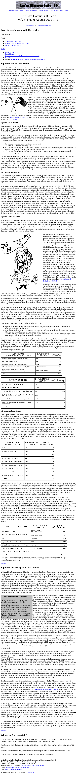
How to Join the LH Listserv (56, 10)
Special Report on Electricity (14, 52)
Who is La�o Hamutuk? (13, 45)
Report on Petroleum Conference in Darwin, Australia (22, 56)
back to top (3, 563)
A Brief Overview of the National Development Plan (28, 59)
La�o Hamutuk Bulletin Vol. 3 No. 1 (46, 689)
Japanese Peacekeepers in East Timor (17, 43)
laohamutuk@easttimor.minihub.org (17, 767)
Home (66, 10)
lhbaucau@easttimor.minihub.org (33, 765)
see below (13, 119)
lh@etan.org (31, 772)
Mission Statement (44, 10)
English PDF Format (30, 25)
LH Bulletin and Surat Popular (16, 10)
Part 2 (3, 49)
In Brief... (8, 57)
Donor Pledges (9, 54)
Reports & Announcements (31, 10)
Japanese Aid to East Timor (13, 41)
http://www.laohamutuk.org (13, 769)
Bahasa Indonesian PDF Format (44, 25)
